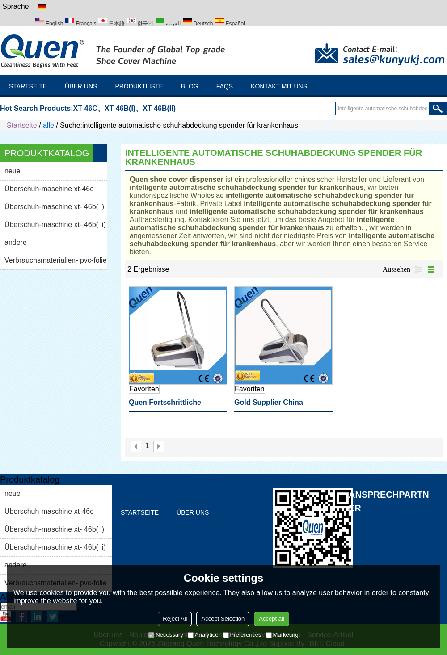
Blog (189, 86)
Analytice (203, 634)
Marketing (282, 634)
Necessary (165, 634)
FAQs (224, 86)
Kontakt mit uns (279, 86)
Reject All (175, 618)
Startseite (28, 86)
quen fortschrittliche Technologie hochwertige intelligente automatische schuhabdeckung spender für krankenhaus (174, 405)
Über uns (81, 86)
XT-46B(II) (159, 108)
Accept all (271, 618)
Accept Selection (223, 618)
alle (48, 125)
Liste (418, 269)
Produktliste (139, 86)
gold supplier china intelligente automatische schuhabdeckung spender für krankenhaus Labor (279, 405)
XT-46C (85, 108)
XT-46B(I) (120, 108)
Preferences (242, 634)
